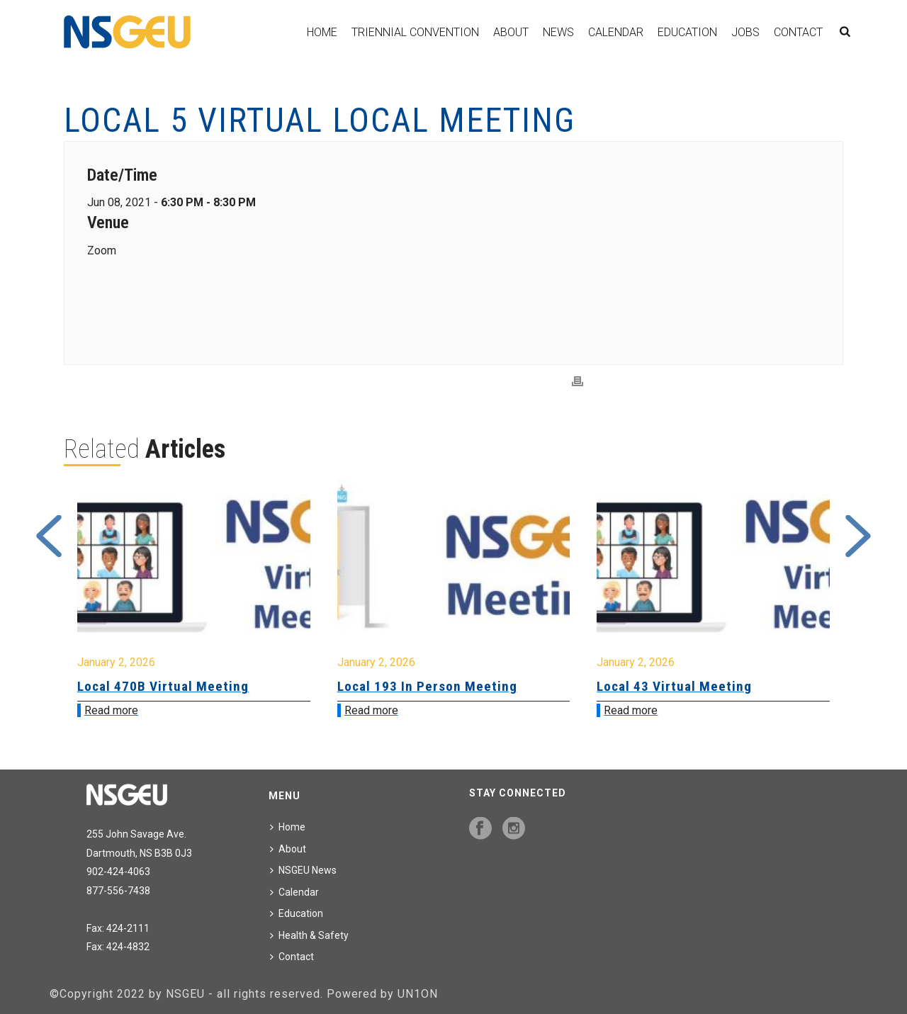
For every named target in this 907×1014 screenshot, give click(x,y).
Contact (798, 32)
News (558, 32)
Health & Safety (309, 935)
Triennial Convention (415, 32)
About (511, 32)
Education (687, 32)
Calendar (615, 32)
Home (322, 32)
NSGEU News (303, 870)
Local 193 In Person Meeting (427, 686)
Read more (111, 710)
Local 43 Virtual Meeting (674, 686)
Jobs (745, 32)
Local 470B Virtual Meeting (163, 686)
